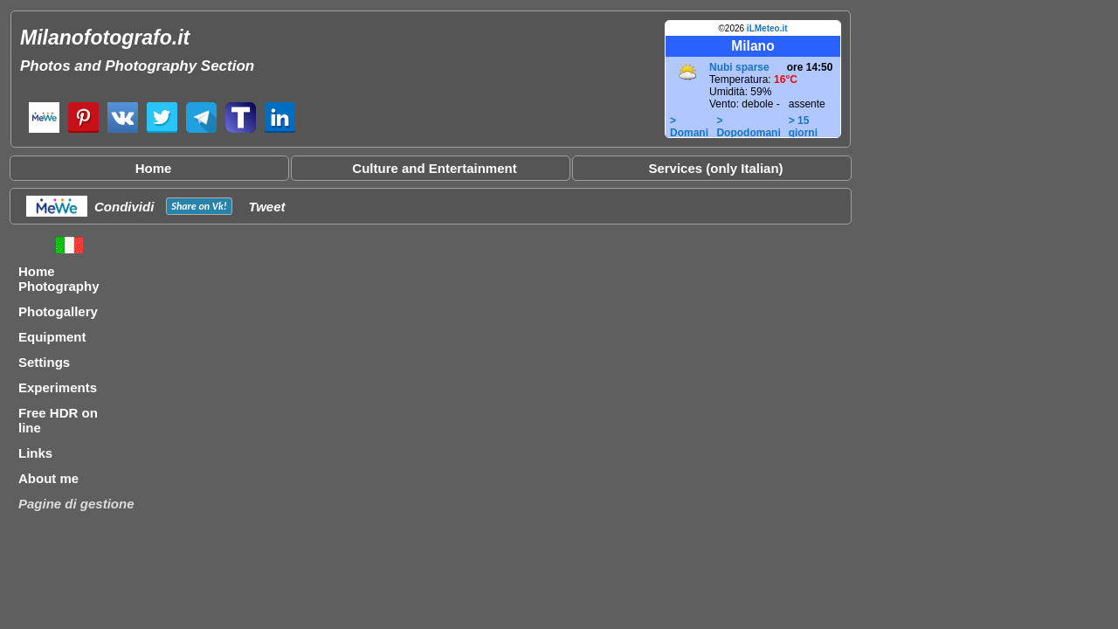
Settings (44, 362)
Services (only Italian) (715, 168)
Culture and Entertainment (434, 168)
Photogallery (58, 311)
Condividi (124, 206)
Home (153, 168)
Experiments (57, 387)
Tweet (267, 206)
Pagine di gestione (76, 503)
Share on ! (198, 206)
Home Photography (59, 279)
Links (35, 453)
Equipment (52, 336)
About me (48, 478)
